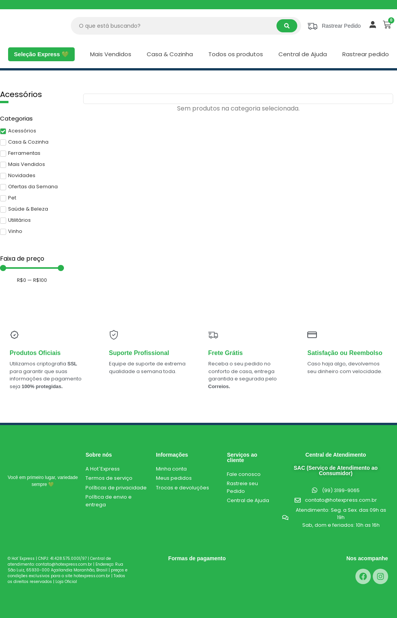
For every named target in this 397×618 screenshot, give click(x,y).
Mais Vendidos (110, 54)
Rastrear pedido (365, 54)
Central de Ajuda (302, 54)
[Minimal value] (32, 268)
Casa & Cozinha (170, 54)
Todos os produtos (235, 54)
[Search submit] (286, 25)
